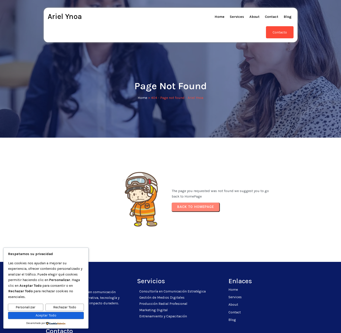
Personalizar (25, 307)
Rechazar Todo (64, 307)
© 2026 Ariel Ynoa (170, 324)
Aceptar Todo (46, 315)
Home (142, 84)
